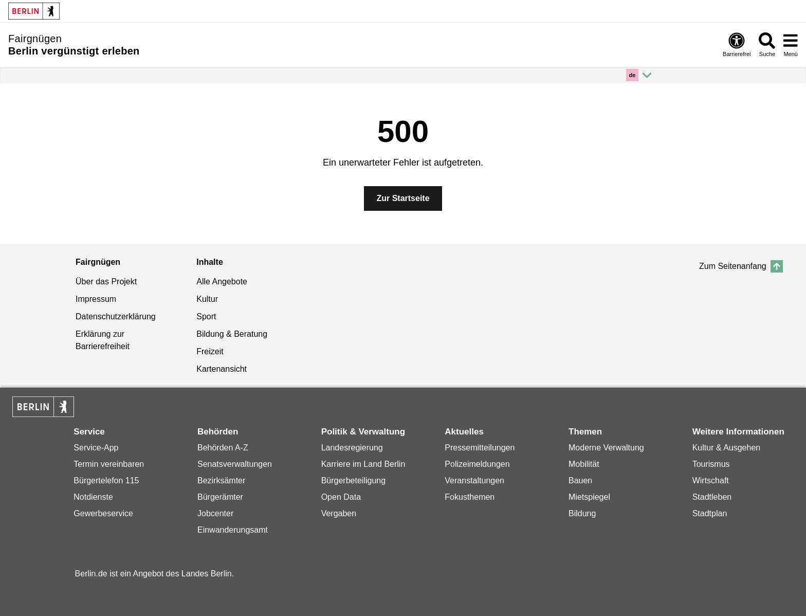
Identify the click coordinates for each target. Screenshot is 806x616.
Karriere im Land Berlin (363, 464)
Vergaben (339, 513)
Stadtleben (712, 497)
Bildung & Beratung (231, 334)
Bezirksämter (221, 480)
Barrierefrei (736, 44)
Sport (206, 316)
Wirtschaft (710, 480)
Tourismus (711, 464)
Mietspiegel (589, 497)
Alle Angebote (221, 281)
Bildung (582, 513)
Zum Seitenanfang (741, 266)
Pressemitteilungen (480, 447)
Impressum (96, 299)
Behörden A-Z (222, 447)
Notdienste (93, 497)
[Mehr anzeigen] (640, 75)
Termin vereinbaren (109, 464)
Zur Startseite (402, 198)
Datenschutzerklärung (116, 316)
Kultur (207, 299)
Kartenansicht (221, 369)
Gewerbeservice (103, 513)
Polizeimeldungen (477, 464)
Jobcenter (215, 513)
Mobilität (584, 464)
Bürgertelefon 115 (106, 480)
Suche (767, 44)
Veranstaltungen (474, 480)
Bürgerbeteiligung (353, 480)
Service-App (96, 447)
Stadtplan (709, 513)
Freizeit (209, 351)
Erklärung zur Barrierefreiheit (103, 340)
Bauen (580, 480)
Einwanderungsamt (232, 530)
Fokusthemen (469, 497)
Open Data (341, 497)
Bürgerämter (220, 497)
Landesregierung (352, 447)
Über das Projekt (106, 281)
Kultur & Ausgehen (726, 447)
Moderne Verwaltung (606, 447)
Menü (790, 44)
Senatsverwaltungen (234, 464)
